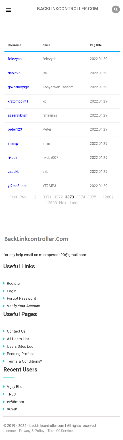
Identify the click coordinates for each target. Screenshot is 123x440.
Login (9, 291)
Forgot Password (19, 298)
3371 (47, 197)
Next (63, 202)
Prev (23, 197)
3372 (58, 197)
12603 (51, 202)
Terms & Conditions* (22, 361)
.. (39, 197)
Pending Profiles (18, 353)
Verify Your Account (21, 306)
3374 (80, 197)
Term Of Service (60, 431)
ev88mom (13, 402)
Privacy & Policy (31, 431)
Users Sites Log (18, 346)
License (9, 431)
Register (12, 283)
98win (10, 409)
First (13, 197)
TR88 (9, 394)
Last (73, 202)
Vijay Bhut (13, 386)
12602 (108, 197)
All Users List (16, 339)
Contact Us (14, 331)
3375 (91, 197)
